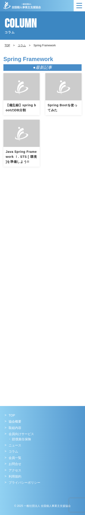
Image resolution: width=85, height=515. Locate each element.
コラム (22, 45)
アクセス (15, 470)
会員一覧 (15, 458)
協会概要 (15, 421)
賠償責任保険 (21, 439)
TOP (12, 415)
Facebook (8, 492)
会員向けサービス (21, 434)
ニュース (15, 445)
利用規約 (15, 476)
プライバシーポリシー (24, 482)
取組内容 (15, 428)
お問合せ (15, 464)
